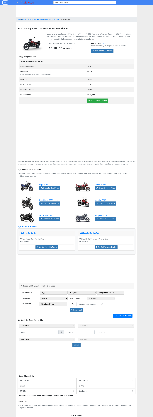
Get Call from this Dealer (47, 247)
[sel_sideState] (47, 339)
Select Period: (75, 298)
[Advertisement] (76, 119)
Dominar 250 (106, 391)
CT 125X (47, 391)
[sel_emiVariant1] (110, 293)
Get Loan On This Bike (123, 316)
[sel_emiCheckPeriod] (101, 298)
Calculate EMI (76, 310)
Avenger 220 (106, 380)
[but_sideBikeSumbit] (76, 345)
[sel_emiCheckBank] (53, 304)
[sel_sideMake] (47, 326)
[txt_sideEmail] (116, 332)
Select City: (26, 298)
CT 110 (106, 386)
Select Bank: (26, 303)
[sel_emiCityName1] (54, 298)
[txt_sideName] (37, 332)
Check (103, 43)
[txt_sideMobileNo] (79, 332)
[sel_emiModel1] (82, 293)
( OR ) (72, 303)
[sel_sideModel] (106, 326)
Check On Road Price (50, 188)
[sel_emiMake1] (54, 293)
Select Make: (27, 293)
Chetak (47, 386)
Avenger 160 (47, 380)
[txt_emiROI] (95, 304)
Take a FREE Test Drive (102, 51)
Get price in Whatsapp (97, 100)
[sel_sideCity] (106, 339)
